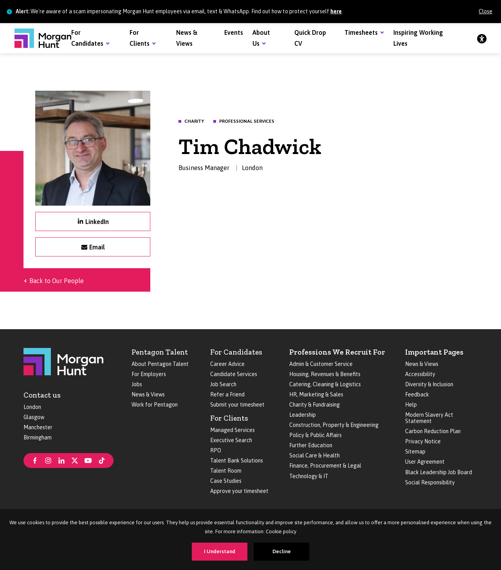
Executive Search (231, 440)
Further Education (310, 445)
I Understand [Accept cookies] (219, 551)
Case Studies (225, 481)
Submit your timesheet (237, 405)
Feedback (417, 394)
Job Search (223, 384)
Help (411, 405)
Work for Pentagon (155, 405)
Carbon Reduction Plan (433, 431)
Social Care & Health (314, 455)
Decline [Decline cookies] (281, 551)
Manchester (37, 427)
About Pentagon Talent (160, 364)
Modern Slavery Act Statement (429, 418)
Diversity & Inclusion (429, 384)
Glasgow (33, 417)
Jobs (137, 384)
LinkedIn (97, 221)
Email (97, 247)
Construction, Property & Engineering (333, 425)
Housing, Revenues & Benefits (324, 374)
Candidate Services (233, 374)
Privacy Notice (423, 441)
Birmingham (37, 437)
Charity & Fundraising (314, 405)
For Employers (149, 374)
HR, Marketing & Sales (316, 394)
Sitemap (415, 451)
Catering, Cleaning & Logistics (325, 384)
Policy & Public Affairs (315, 435)
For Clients (229, 418)
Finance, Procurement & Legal (325, 465)
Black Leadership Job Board (438, 472)
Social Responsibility (430, 482)
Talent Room (225, 471)
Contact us (42, 395)
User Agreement (425, 462)
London (32, 407)
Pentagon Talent (160, 352)
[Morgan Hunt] (42, 38)
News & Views (148, 394)
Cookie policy (281, 531)
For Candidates (236, 352)
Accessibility (420, 374)
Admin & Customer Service (321, 364)
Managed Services (232, 430)
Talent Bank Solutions (236, 460)
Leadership (302, 415)
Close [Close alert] (485, 11)
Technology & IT (308, 476)
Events (233, 32)
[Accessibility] (482, 38)
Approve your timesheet (239, 491)
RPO (215, 450)
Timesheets (361, 32)
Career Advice (227, 364)
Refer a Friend (227, 394)
